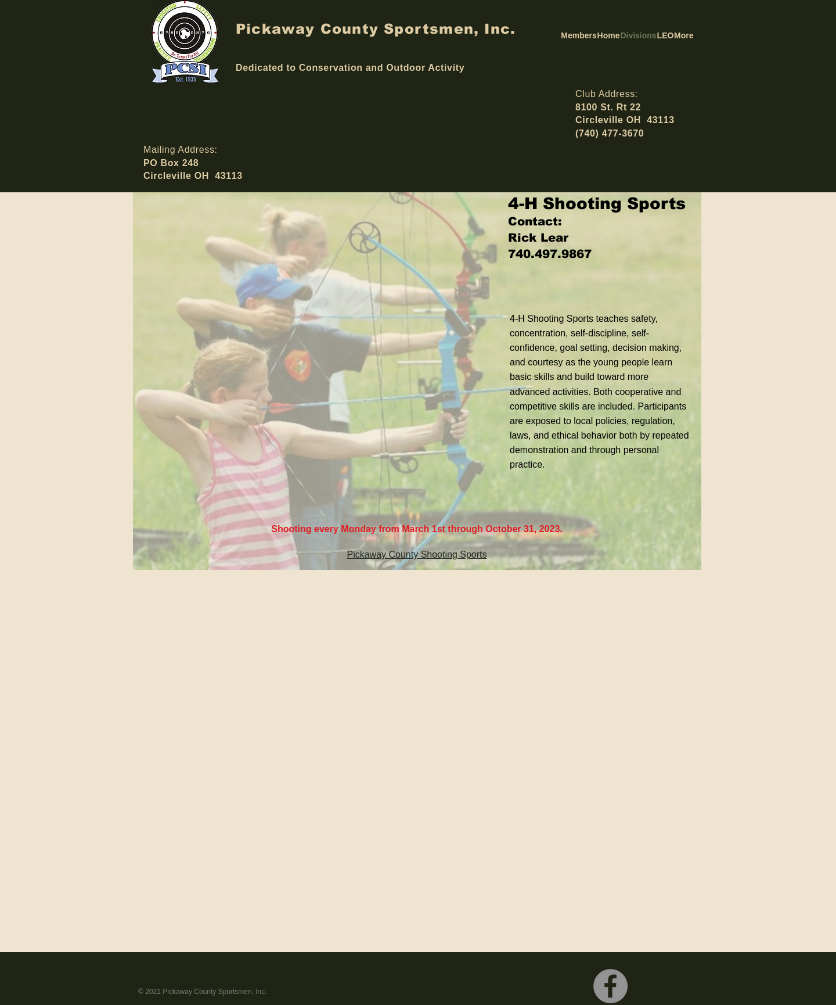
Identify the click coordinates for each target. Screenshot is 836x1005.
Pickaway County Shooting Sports (417, 554)
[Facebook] (610, 986)
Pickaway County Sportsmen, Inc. (376, 29)
